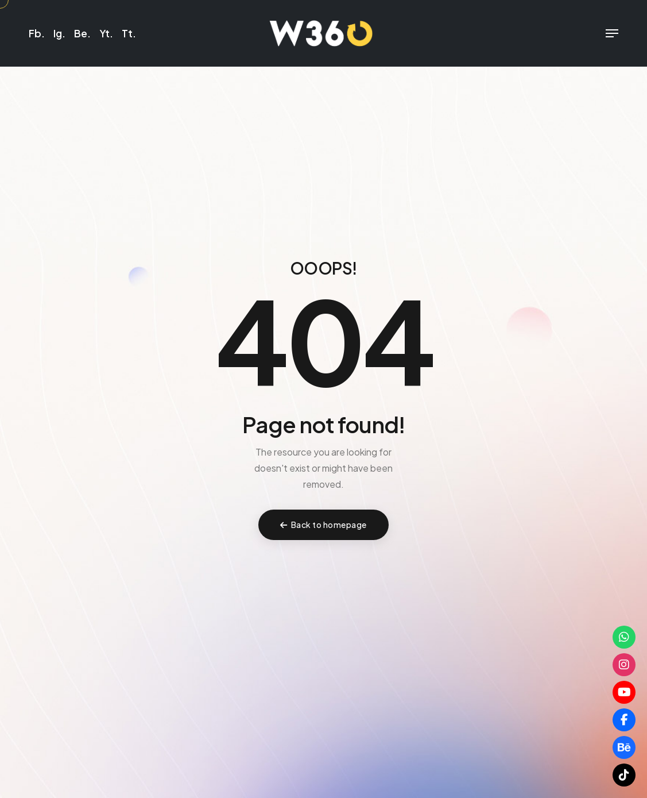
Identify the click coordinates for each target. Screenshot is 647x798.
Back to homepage (323, 524)
